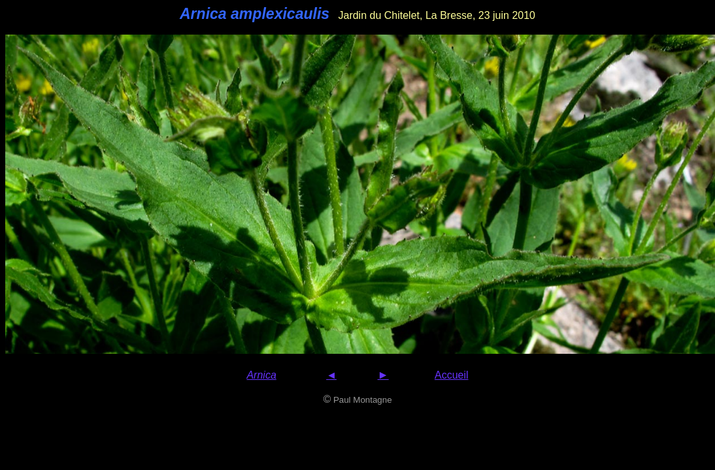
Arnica (261, 375)
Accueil (452, 375)
